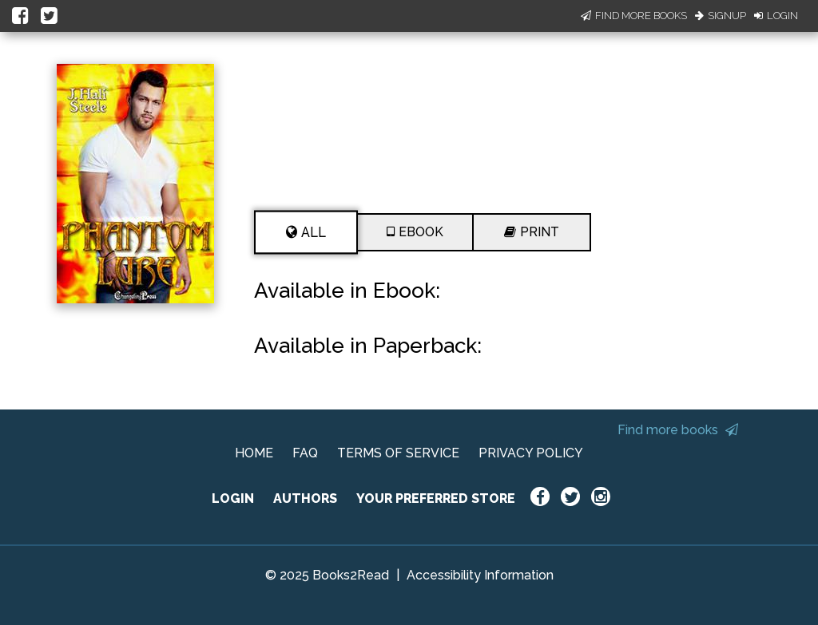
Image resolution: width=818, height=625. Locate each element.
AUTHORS (305, 498)
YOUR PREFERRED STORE (435, 498)
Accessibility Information (480, 575)
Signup (720, 16)
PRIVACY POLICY (530, 453)
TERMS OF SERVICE (398, 453)
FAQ (305, 453)
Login (776, 16)
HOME (254, 453)
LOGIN (233, 498)
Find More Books (634, 16)
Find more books (677, 429)
